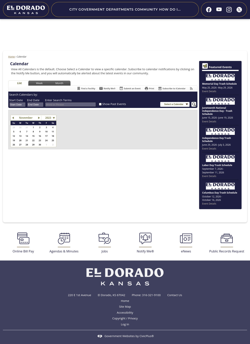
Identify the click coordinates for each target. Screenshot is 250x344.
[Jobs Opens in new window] (104, 243)
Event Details (209, 91)
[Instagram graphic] (229, 9)
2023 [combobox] (48, 117)
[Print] (149, 88)
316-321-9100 (151, 295)
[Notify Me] (107, 88)
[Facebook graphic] (208, 9)
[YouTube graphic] (219, 9)
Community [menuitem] (146, 9)
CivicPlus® (146, 336)
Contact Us (174, 295)
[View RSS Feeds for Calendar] (191, 88)
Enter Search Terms (58, 100)
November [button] (26, 117)
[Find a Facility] (86, 88)
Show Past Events (114, 104)
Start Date (16, 100)
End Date (33, 100)
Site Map (125, 306)
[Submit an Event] (130, 88)
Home (11, 56)
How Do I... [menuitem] (170, 9)
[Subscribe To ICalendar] (171, 88)
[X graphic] (239, 9)
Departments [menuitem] (119, 9)
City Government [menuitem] (87, 9)
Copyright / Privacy (125, 318)
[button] (175, 104)
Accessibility (125, 312)
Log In (125, 324)
